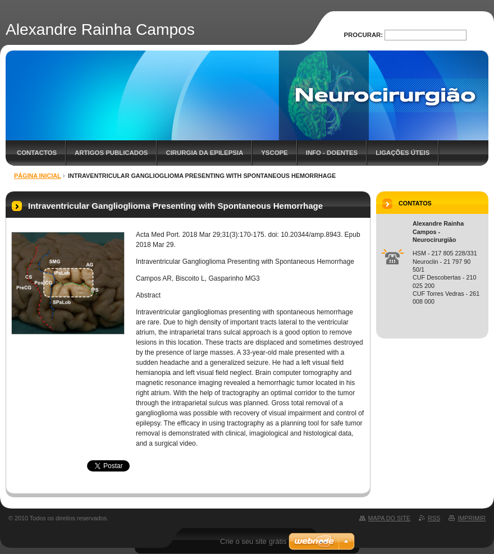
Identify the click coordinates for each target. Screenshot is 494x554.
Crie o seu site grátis (253, 541)
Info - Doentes (332, 152)
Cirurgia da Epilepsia (204, 152)
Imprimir (472, 518)
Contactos (37, 152)
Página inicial (37, 175)
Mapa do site (389, 518)
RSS (434, 518)
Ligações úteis (402, 152)
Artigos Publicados (111, 152)
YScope (274, 152)
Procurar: (363, 34)
